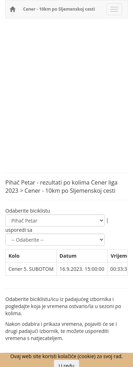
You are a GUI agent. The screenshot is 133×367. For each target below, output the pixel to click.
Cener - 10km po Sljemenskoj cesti (59, 9)
